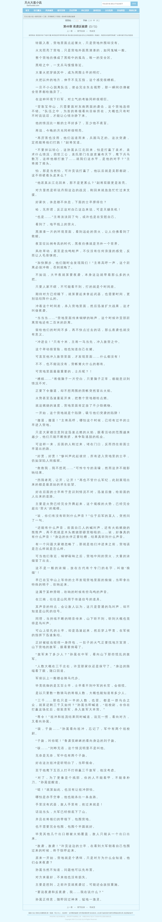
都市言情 (61, 10)
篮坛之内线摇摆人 (88, 35)
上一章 (70, 31)
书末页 (92, 31)
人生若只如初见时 (103, 913)
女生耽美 (109, 10)
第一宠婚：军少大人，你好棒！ (57, 913)
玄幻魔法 (37, 10)
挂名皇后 (93, 913)
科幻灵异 (85, 10)
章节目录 (81, 31)
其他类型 (121, 10)
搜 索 (134, 4)
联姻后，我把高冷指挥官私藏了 (106, 35)
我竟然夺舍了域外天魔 (43, 35)
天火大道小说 (28, 16)
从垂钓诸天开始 (122, 35)
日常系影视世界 (84, 913)
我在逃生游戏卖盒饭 (75, 35)
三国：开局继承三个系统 (51, 16)
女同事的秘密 (73, 913)
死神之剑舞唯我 (41, 913)
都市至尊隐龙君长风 (116, 913)
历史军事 (73, 10)
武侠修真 (49, 10)
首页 (27, 10)
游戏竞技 (97, 10)
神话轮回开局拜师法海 (59, 35)
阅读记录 (133, 10)
